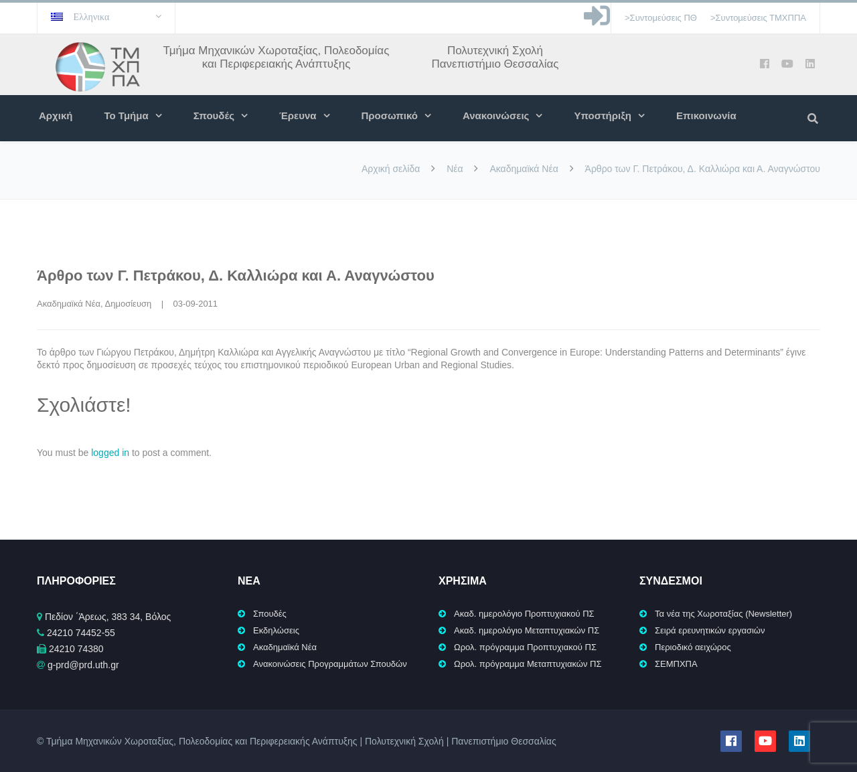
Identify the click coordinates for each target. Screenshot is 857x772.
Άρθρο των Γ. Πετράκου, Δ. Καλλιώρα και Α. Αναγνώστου (236, 275)
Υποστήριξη (602, 115)
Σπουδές (213, 115)
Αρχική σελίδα (391, 168)
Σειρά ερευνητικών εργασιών (710, 630)
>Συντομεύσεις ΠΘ (661, 18)
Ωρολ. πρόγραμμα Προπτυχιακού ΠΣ (525, 647)
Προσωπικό (390, 115)
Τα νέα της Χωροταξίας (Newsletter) (723, 614)
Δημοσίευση (128, 304)
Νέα (455, 168)
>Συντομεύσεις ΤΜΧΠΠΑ (758, 18)
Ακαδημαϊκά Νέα (523, 168)
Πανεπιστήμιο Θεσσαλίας (494, 64)
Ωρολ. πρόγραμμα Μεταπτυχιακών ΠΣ (528, 664)
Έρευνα (298, 115)
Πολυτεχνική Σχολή (495, 50)
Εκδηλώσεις (276, 630)
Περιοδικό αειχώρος (693, 647)
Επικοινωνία (706, 115)
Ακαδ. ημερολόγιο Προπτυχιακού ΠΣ (524, 614)
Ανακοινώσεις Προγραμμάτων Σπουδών (330, 664)
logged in (110, 452)
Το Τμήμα (126, 115)
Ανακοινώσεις (496, 115)
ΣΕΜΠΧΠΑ (676, 664)
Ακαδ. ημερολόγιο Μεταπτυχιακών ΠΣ (526, 630)
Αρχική (55, 115)
